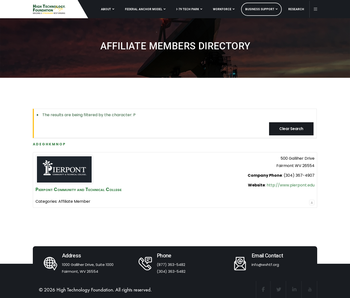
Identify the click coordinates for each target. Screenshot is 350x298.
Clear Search (291, 128)
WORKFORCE (222, 9)
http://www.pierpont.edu (291, 185)
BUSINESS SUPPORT (259, 9)
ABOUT (106, 9)
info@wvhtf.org (265, 264)
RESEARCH (296, 9)
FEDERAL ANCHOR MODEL (143, 9)
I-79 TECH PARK (187, 9)
